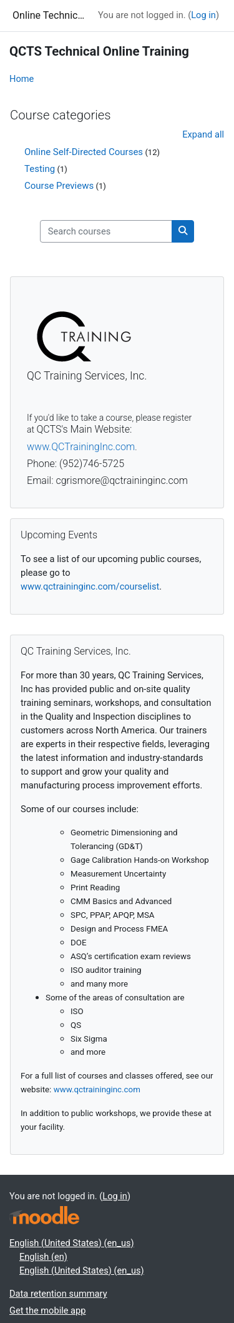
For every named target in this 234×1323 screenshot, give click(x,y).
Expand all (203, 134)
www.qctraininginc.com (97, 1089)
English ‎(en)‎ (43, 1256)
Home (21, 78)
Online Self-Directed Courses (83, 152)
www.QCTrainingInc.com (81, 447)
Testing (39, 168)
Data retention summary (58, 1293)
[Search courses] (106, 231)
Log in (203, 15)
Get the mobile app (47, 1310)
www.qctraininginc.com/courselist (90, 586)
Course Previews (59, 185)
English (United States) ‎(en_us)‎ (71, 1243)
